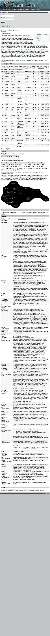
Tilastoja (39, 36)
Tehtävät (33, 9)
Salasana (3, 17)
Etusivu (3, 9)
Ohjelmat (39, 38)
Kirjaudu (3, 22)
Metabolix (8, 33)
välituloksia (20, 47)
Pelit (38, 37)
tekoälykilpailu (26, 35)
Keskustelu (21, 9)
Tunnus (2, 14)
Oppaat (8, 9)
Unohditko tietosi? (6, 26)
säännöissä (41, 68)
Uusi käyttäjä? (5, 25)
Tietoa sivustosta (46, 493)
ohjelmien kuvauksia (20, 60)
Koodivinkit (14, 9)
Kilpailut (27, 9)
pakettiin (3, 214)
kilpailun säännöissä (32, 45)
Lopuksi (39, 40)
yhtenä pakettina (22, 219)
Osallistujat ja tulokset (42, 34)
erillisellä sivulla (26, 212)
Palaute (38, 9)
